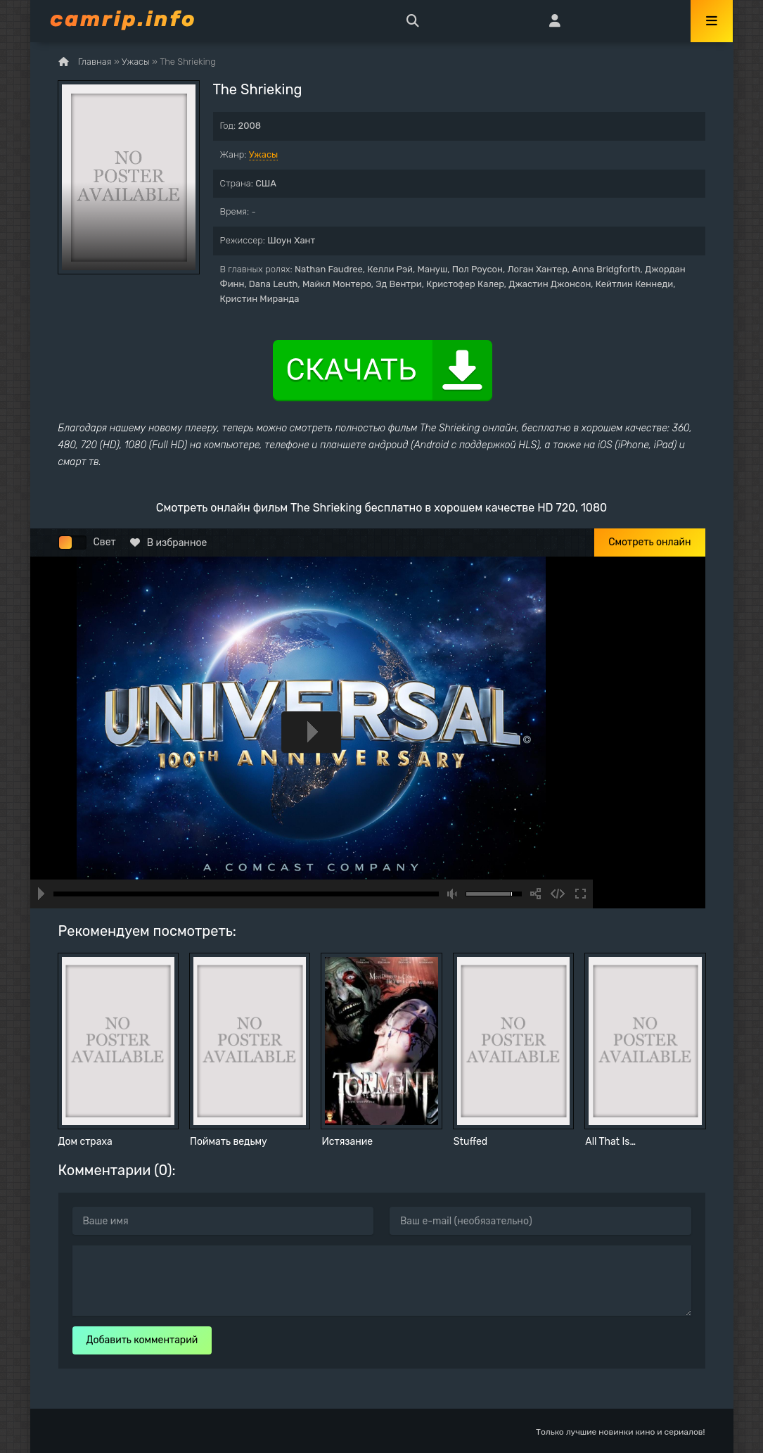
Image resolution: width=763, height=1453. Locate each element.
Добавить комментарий (142, 1340)
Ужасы (263, 154)
